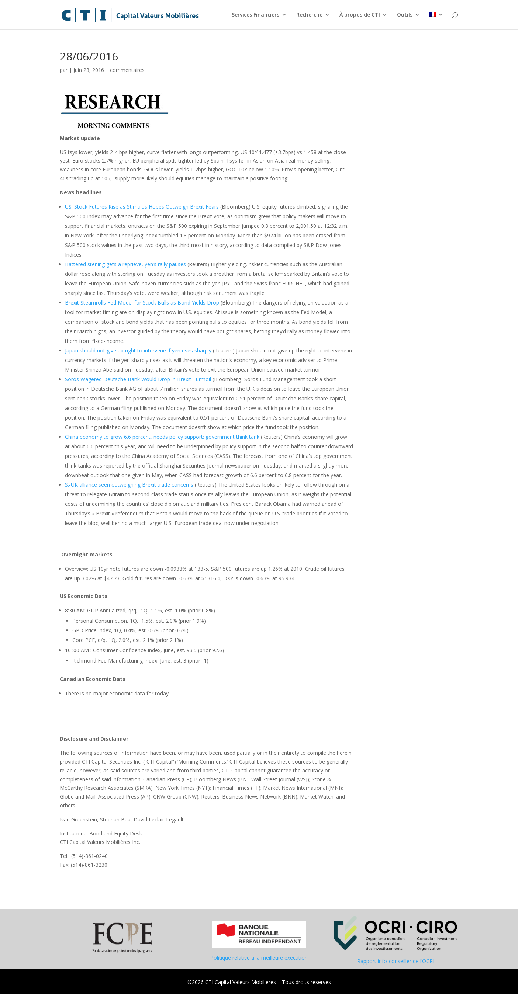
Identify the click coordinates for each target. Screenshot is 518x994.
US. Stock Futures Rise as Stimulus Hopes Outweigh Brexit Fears (142, 206)
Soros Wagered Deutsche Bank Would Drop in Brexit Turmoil (138, 379)
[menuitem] (436, 20)
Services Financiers (255, 15)
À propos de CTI (359, 15)
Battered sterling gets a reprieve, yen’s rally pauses (125, 264)
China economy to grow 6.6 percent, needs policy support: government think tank (162, 436)
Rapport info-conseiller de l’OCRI (395, 961)
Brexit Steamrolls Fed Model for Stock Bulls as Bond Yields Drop (142, 302)
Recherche (309, 15)
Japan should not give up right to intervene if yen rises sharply (138, 350)
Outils (404, 15)
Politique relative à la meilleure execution (259, 957)
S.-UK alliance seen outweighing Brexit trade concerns (129, 484)
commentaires (127, 69)
